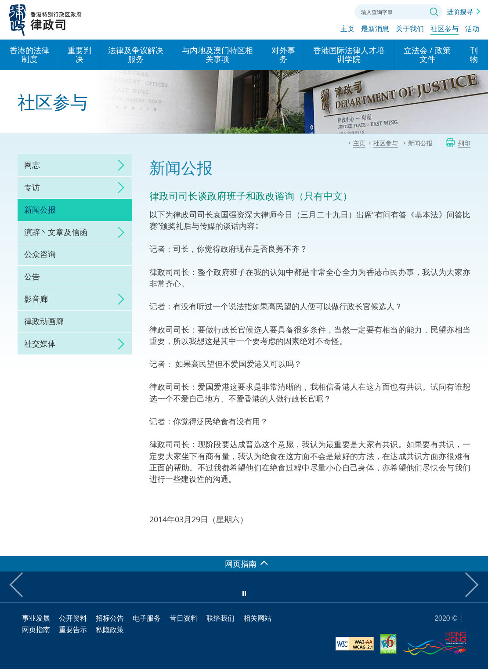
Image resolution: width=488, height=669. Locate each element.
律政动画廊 (44, 321)
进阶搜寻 (460, 11)
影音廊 (36, 298)
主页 (347, 29)
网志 (32, 164)
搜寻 (434, 12)
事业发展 (36, 618)
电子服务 (147, 618)
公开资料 (73, 618)
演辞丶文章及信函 (55, 232)
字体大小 (319, 11)
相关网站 (257, 618)
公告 (32, 276)
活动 (472, 29)
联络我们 (339, 11)
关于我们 (410, 29)
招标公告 (110, 618)
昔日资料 (184, 618)
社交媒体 (40, 343)
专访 (32, 187)
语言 (299, 11)
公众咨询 (40, 254)
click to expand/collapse (118, 165)
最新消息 (375, 29)
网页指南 (36, 629)
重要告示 (73, 629)
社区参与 (444, 29)
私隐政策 (110, 629)
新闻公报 (40, 209)
